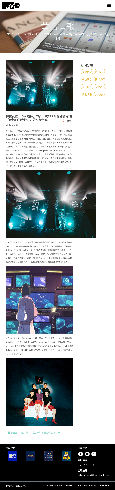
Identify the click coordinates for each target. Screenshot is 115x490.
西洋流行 (100, 79)
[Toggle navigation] (109, 5)
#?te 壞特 (24, 432)
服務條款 (10, 486)
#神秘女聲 (12, 432)
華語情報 (87, 72)
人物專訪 (100, 94)
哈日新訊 (100, 72)
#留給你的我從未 (51, 432)
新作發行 (87, 87)
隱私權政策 (21, 486)
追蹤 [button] (67, 121)
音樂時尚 (100, 87)
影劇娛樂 (87, 94)
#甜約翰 (35, 432)
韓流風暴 (87, 79)
